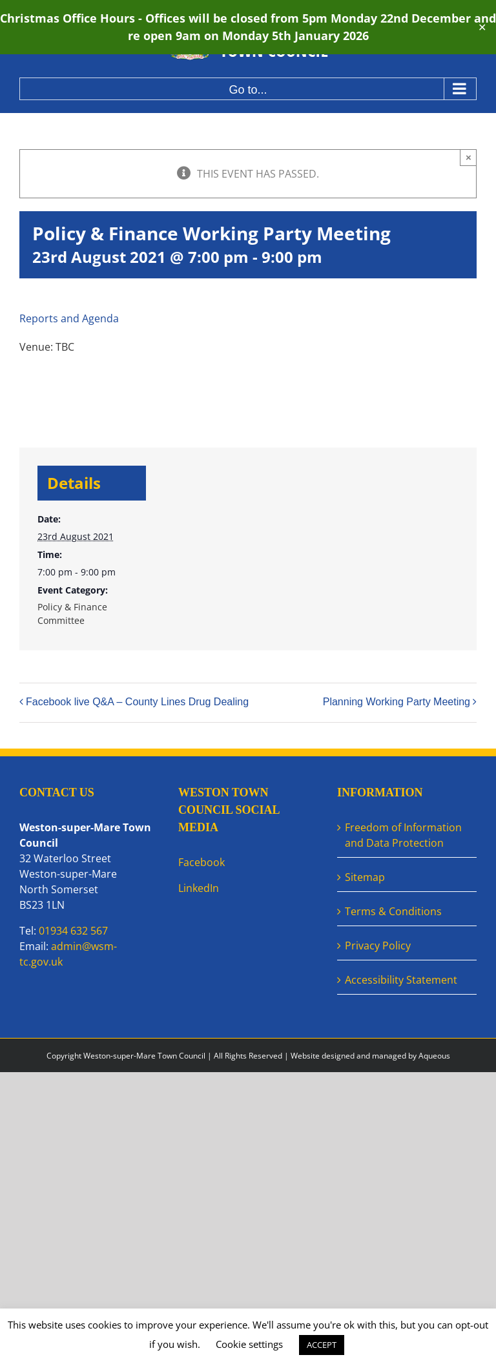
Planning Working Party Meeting (396, 701)
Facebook (201, 862)
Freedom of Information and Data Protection (403, 835)
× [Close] (468, 157)
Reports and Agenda (69, 318)
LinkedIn (198, 888)
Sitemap (365, 877)
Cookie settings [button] (249, 1344)
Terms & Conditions (393, 911)
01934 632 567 (73, 931)
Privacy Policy (378, 945)
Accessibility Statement (401, 980)
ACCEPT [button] (321, 1344)
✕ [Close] (482, 27)
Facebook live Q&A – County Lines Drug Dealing (137, 701)
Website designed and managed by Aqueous (370, 1055)
